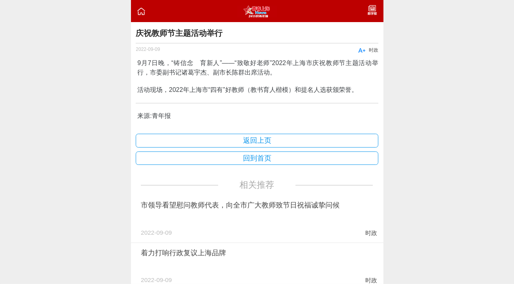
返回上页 (257, 140)
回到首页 (257, 158)
